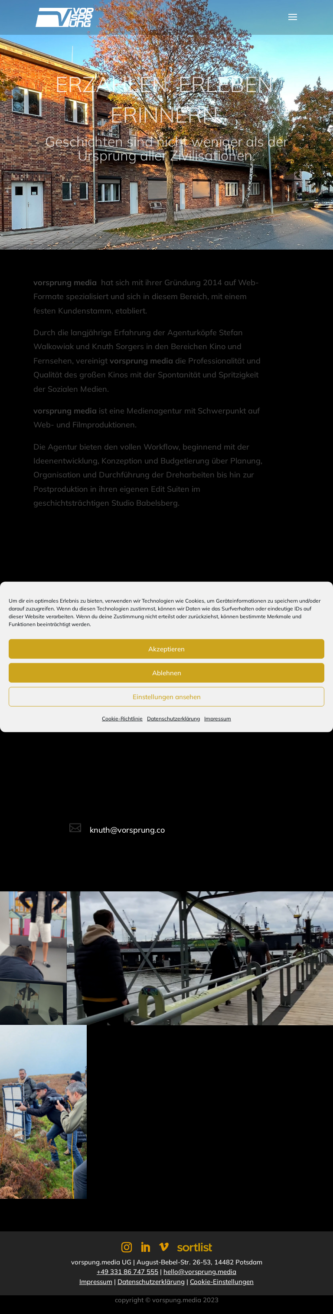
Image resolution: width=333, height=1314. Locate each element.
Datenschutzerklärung (173, 718)
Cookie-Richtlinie (122, 718)
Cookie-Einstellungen (222, 1281)
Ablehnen (166, 672)
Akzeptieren (166, 648)
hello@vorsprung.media (199, 1271)
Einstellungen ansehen (167, 696)
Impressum (217, 718)
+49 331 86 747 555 (127, 1271)
